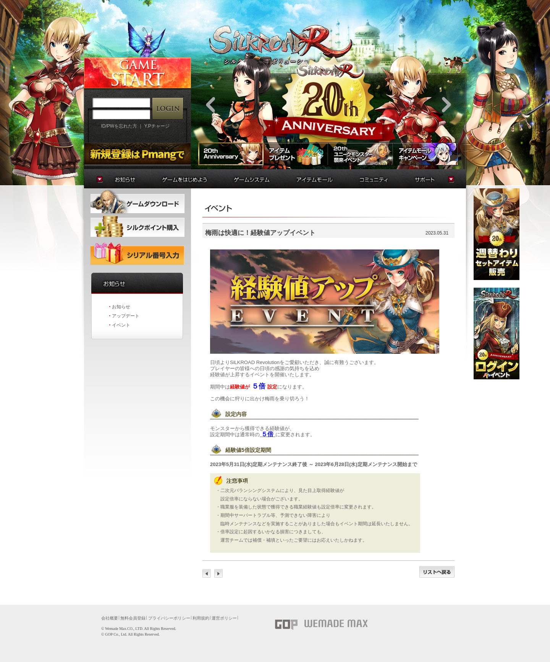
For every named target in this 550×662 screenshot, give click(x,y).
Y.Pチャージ (157, 126)
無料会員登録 (133, 618)
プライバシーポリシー (169, 618)
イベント (121, 325)
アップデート (125, 316)
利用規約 (200, 618)
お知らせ (121, 306)
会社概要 (109, 618)
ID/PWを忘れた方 (119, 126)
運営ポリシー (224, 618)
